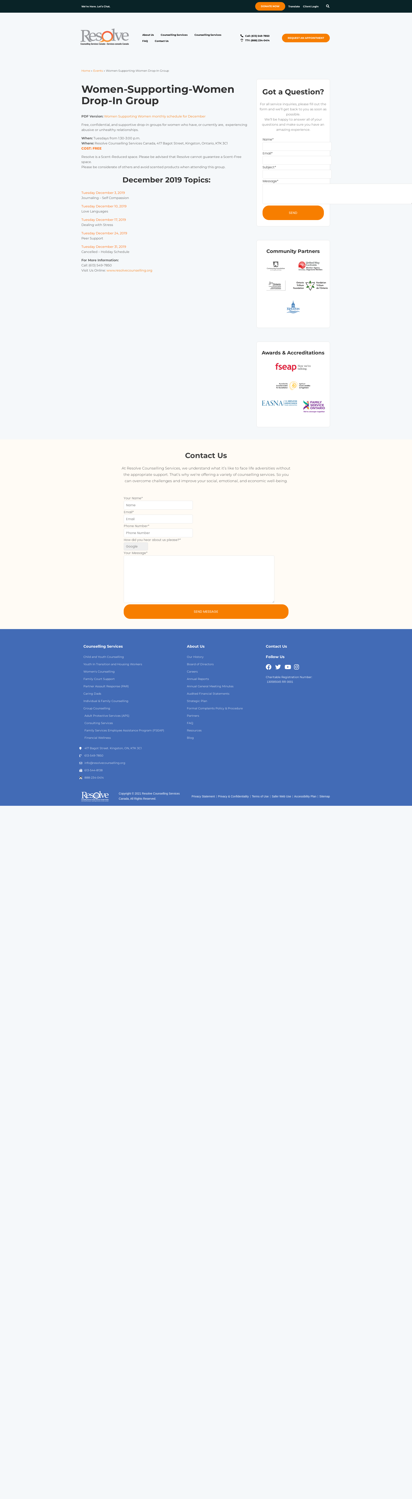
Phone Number (136, 526)
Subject (269, 167)
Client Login (311, 6)
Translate (294, 6)
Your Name (132, 498)
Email (267, 153)
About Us (148, 34)
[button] (328, 6)
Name (267, 139)
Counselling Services (174, 34)
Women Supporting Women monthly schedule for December (154, 116)
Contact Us (161, 40)
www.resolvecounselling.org (129, 270)
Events (98, 70)
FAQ (145, 40)
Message (270, 181)
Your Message (135, 553)
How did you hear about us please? (151, 540)
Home (85, 70)
